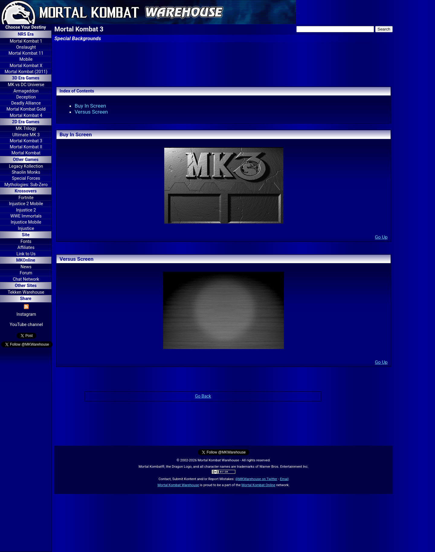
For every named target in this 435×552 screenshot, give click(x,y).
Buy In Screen (90, 106)
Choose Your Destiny (25, 27)
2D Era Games (26, 121)
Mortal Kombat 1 (26, 41)
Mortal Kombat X (26, 65)
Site (25, 234)
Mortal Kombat (25, 153)
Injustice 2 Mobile (26, 203)
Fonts (26, 241)
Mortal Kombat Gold (25, 109)
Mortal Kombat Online (258, 485)
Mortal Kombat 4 (26, 115)
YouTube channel (26, 324)
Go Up (381, 237)
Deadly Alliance (26, 103)
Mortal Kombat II (26, 147)
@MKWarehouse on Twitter (256, 479)
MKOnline (25, 260)
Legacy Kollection (26, 166)
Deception (26, 97)
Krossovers (26, 191)
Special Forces (26, 178)
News (26, 267)
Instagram (26, 314)
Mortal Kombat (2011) (26, 71)
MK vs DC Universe (26, 84)
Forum (26, 273)
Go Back (203, 396)
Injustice (26, 228)
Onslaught (26, 47)
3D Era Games (26, 78)
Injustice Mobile (26, 222)
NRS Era (26, 34)
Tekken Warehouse (26, 292)
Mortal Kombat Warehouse (178, 485)
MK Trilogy (26, 128)
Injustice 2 (26, 210)
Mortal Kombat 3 (26, 141)
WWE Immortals (25, 216)
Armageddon (26, 91)
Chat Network (26, 279)
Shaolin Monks (26, 172)
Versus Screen (91, 112)
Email (284, 479)
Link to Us (25, 254)
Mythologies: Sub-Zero (25, 184)
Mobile (25, 59)
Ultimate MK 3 (26, 134)
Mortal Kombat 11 (26, 53)
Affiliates (26, 247)
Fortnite (26, 197)
